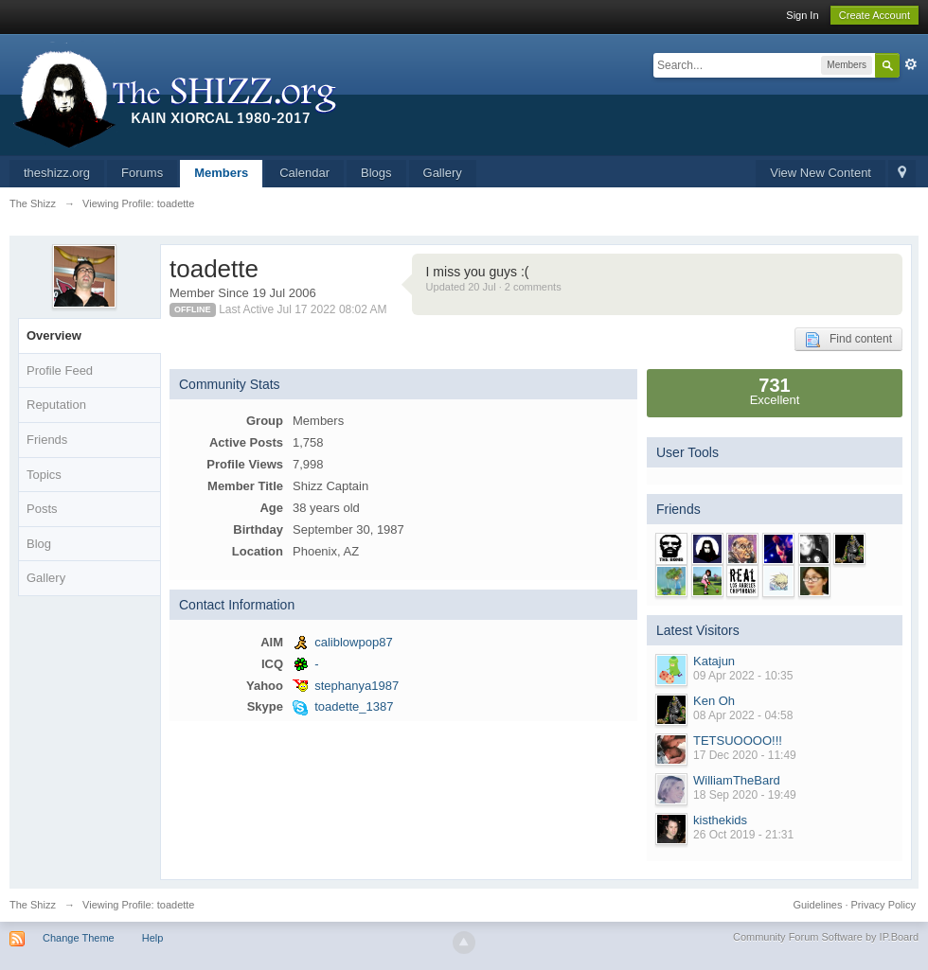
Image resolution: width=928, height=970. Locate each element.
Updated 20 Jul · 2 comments (494, 286)
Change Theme (79, 938)
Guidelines (817, 904)
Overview (54, 335)
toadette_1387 (353, 706)
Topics (44, 474)
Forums (142, 173)
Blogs (376, 173)
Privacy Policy (883, 904)
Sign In (802, 15)
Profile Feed (60, 370)
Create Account (874, 15)
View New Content (820, 173)
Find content (848, 339)
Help (153, 938)
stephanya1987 (356, 686)
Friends (47, 439)
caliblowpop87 (353, 642)
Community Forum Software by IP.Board (826, 937)
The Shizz (32, 904)
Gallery (442, 173)
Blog (39, 544)
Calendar (304, 173)
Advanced (911, 64)
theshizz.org (57, 173)
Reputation (56, 404)
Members (221, 173)
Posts (42, 509)
